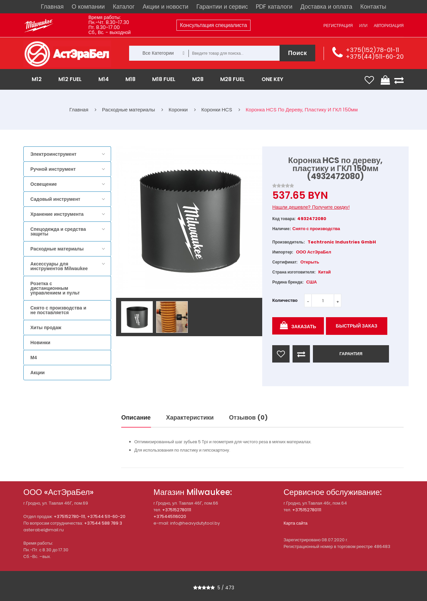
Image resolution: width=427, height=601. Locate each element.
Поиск (297, 53)
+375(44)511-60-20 (375, 56)
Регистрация (338, 25)
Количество (285, 300)
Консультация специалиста (213, 25)
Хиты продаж (45, 327)
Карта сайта (296, 523)
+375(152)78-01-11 (372, 50)
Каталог (123, 6)
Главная (52, 6)
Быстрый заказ (357, 326)
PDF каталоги (274, 6)
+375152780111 (176, 510)
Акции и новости (165, 6)
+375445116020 (169, 516)
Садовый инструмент (55, 199)
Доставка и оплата (326, 6)
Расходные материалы (57, 248)
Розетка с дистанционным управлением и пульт (55, 288)
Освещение (43, 184)
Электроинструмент (53, 154)
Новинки (40, 342)
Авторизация (389, 25)
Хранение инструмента (57, 214)
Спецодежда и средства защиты (58, 231)
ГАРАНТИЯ (350, 354)
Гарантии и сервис (222, 6)
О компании (88, 6)
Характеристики (190, 417)
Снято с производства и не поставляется (58, 310)
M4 (33, 357)
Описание (136, 417)
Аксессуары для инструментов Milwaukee (59, 266)
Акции (37, 372)
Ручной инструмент (53, 169)
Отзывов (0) (248, 417)
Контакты (373, 6)
